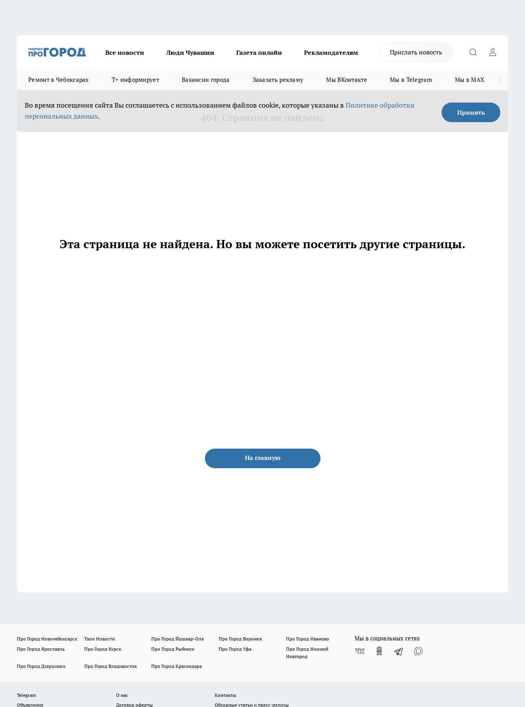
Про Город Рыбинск (172, 649)
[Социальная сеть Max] (418, 651)
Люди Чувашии (190, 52)
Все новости (124, 52)
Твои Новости (99, 639)
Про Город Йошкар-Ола (177, 639)
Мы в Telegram (411, 79)
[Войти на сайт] (492, 52)
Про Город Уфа (235, 649)
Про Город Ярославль (41, 649)
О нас (122, 695)
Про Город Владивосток (110, 666)
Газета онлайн (259, 52)
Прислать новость (416, 52)
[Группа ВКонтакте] (359, 651)
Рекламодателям (331, 52)
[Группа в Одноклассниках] (379, 651)
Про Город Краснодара (176, 666)
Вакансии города (206, 79)
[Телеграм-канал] (399, 651)
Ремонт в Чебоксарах (58, 79)
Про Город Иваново (307, 639)
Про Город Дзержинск (41, 666)
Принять (471, 112)
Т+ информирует (135, 79)
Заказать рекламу (278, 79)
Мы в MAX (469, 79)
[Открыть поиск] (473, 52)
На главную (263, 458)
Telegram (26, 695)
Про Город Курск (102, 649)
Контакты (225, 695)
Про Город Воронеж (240, 639)
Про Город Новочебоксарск (47, 639)
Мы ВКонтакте (346, 79)
